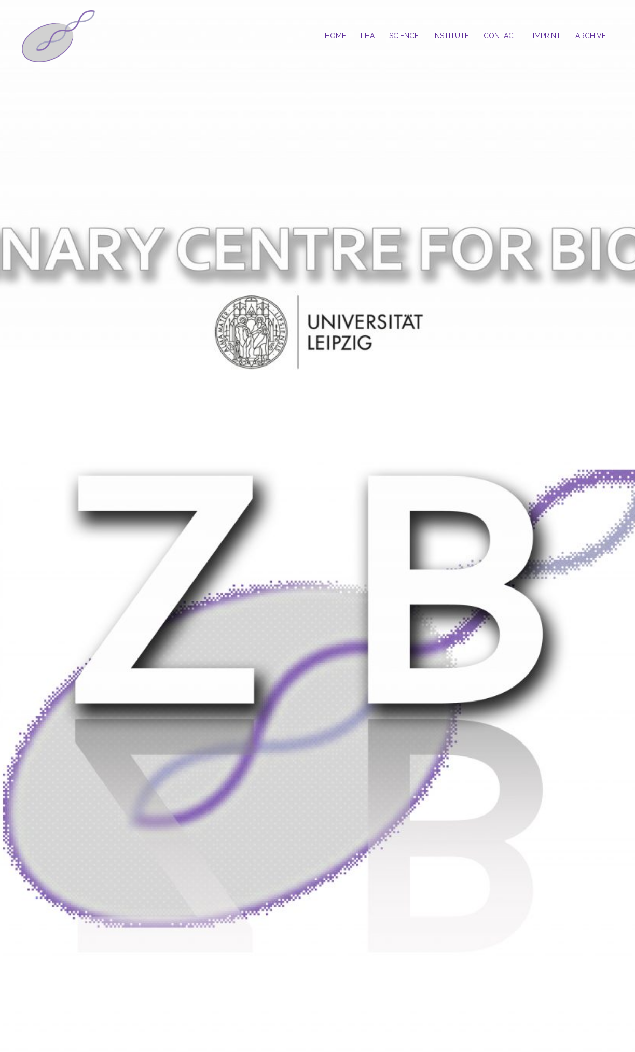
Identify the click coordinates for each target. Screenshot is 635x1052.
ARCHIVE (590, 36)
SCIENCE (404, 36)
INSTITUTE (451, 36)
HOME (335, 36)
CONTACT (501, 36)
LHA (368, 36)
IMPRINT (547, 36)
